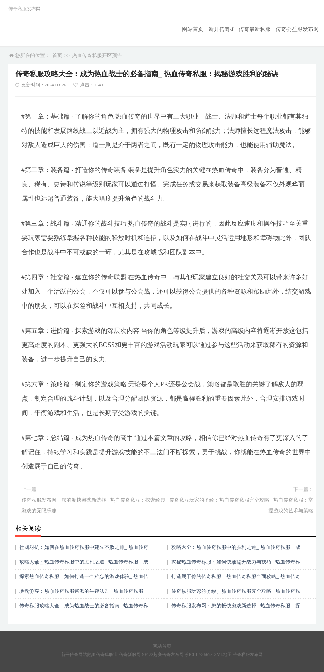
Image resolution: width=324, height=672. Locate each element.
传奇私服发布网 (248, 654)
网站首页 (200, 29)
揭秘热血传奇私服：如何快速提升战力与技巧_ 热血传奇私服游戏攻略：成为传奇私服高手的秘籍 (235, 564)
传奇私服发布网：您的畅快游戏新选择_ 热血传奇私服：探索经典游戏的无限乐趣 (93, 505)
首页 (57, 55)
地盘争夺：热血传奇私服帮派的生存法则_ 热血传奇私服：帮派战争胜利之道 (83, 593)
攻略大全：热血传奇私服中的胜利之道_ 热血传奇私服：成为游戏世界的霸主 (235, 550)
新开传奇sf (227, 29)
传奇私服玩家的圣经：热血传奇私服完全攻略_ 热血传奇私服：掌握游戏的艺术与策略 (241, 505)
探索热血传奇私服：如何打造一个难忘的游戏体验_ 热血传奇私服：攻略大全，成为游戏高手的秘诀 (83, 579)
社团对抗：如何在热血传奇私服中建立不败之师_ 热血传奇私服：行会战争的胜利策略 (83, 550)
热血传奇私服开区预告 (97, 55)
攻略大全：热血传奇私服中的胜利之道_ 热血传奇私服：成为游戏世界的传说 (83, 564)
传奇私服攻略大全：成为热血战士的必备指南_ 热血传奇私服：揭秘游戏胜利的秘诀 (83, 608)
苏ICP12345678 (199, 654)
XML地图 (222, 654)
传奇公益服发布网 (299, 29)
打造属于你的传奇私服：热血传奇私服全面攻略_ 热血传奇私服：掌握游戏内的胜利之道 (235, 579)
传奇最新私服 (259, 29)
